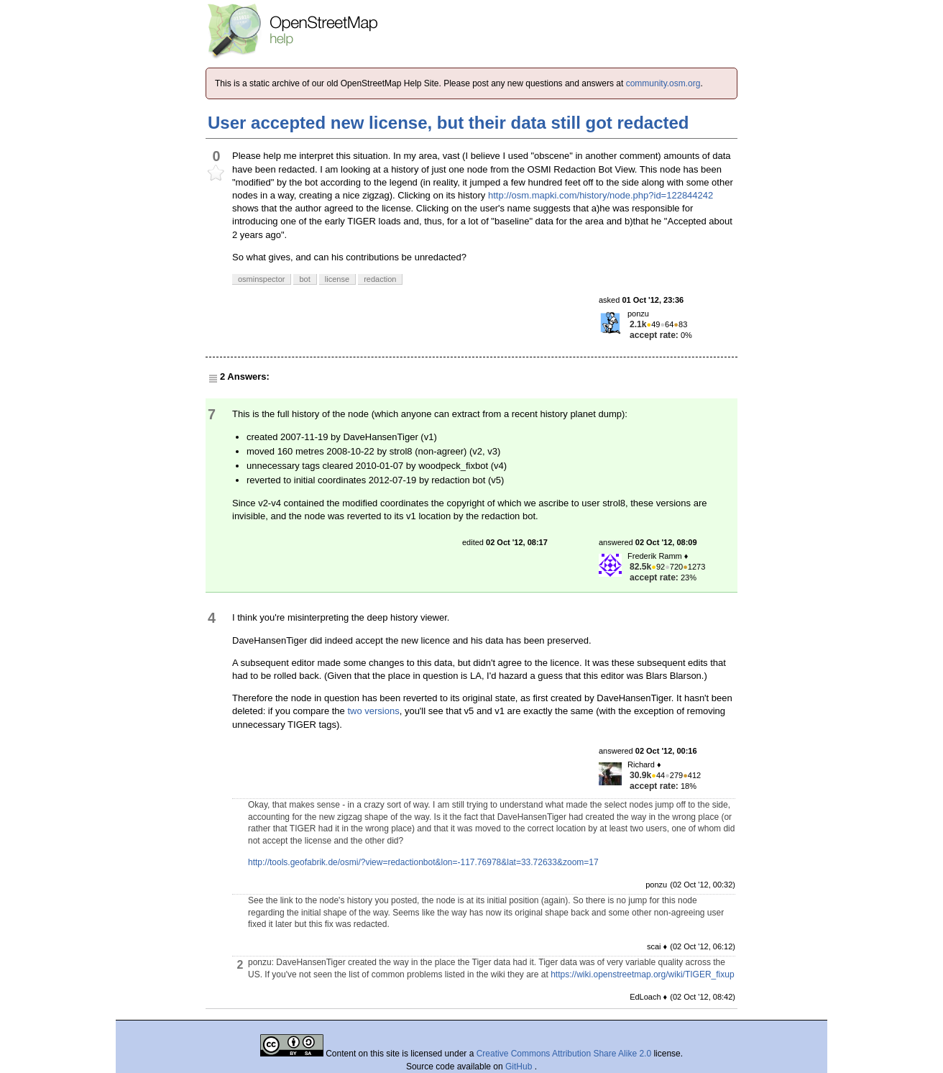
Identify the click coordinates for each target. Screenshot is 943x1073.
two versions (373, 711)
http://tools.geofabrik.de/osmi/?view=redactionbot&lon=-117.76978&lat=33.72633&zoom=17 (423, 862)
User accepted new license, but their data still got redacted (448, 122)
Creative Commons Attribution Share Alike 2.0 (564, 1054)
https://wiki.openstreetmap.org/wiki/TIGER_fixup (642, 974)
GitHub (520, 1066)
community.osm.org (663, 83)
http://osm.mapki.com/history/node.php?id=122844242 (600, 195)
